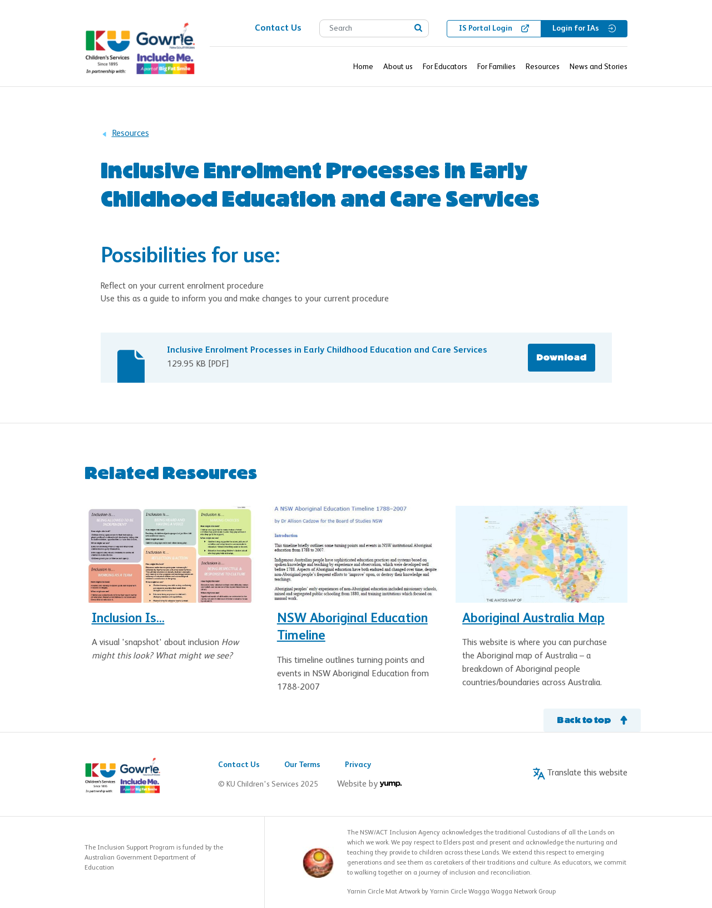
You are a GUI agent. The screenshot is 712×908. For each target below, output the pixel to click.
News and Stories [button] (598, 67)
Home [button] (363, 67)
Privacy (358, 765)
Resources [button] (543, 67)
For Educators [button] (445, 67)
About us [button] (398, 67)
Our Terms (302, 765)
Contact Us (239, 765)
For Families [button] (496, 67)
